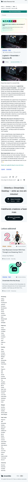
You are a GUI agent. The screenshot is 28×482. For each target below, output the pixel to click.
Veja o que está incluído (8, 29)
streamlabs (8, 169)
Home (2, 6)
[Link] (16, 177)
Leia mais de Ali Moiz (16, 61)
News (14, 6)
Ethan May (13, 258)
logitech (3, 169)
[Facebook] (13, 177)
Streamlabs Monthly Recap (11, 280)
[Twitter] (10, 177)
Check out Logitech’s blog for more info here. (12, 165)
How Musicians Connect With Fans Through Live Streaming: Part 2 (13, 251)
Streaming (8, 6)
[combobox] (14, 15)
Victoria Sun (13, 290)
